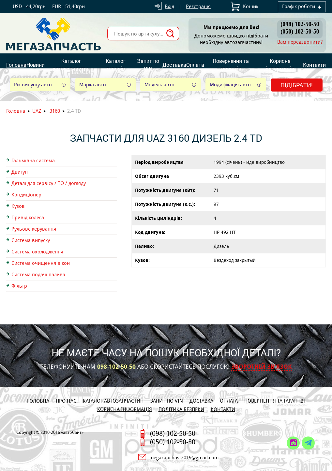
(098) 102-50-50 (299, 24)
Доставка (174, 64)
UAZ (36, 111)
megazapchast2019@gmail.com (184, 457)
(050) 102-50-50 (299, 31)
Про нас (66, 401)
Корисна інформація (280, 64)
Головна (16, 64)
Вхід (169, 6)
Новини (35, 64)
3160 (55, 111)
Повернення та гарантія (231, 64)
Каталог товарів (116, 64)
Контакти (314, 64)
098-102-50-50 (116, 367)
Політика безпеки (181, 409)
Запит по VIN (148, 64)
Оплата (195, 64)
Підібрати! (296, 85)
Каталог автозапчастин (71, 64)
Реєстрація (198, 6)
